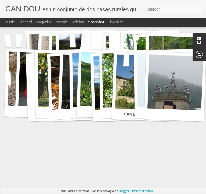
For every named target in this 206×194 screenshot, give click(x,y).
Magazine (44, 22)
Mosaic (62, 22)
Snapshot (96, 22)
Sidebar (78, 22)
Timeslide (116, 22)
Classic (9, 22)
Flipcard (25, 22)
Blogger (124, 191)
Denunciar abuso (142, 191)
